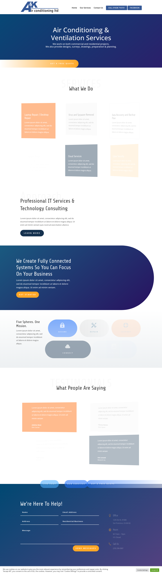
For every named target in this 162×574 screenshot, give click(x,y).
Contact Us (98, 8)
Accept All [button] (154, 570)
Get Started (27, 294)
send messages (86, 548)
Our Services (85, 8)
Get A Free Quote (60, 63)
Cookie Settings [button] (142, 570)
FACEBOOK (135, 8)
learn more (32, 233)
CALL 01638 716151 (116, 8)
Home (74, 8)
